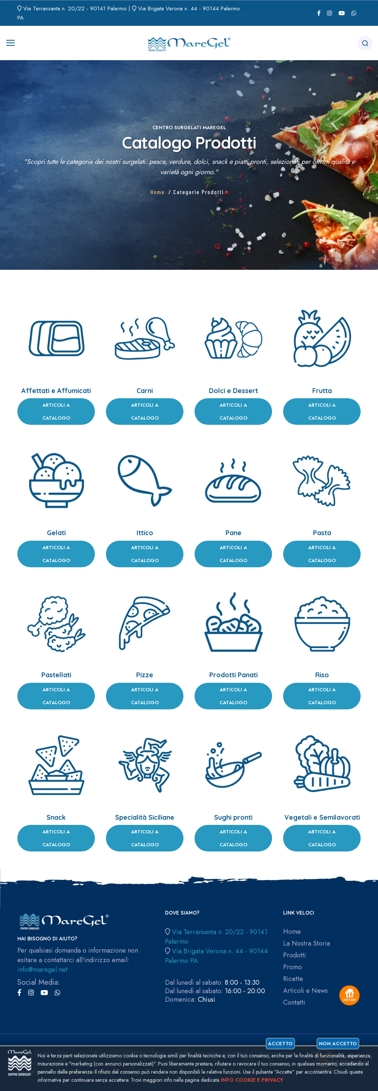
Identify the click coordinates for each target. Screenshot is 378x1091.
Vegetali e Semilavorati (322, 817)
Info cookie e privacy (252, 1080)
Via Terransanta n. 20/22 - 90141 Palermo (75, 8)
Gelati (56, 533)
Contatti (294, 1002)
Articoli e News (305, 991)
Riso (322, 675)
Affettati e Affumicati (56, 390)
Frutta (322, 390)
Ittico (145, 533)
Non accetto (338, 1043)
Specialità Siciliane (144, 817)
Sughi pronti (233, 817)
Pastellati (56, 675)
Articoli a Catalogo (56, 411)
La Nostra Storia (306, 943)
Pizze (144, 675)
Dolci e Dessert (233, 390)
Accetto (280, 1043)
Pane (233, 533)
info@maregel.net (42, 969)
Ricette (293, 979)
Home (157, 191)
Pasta (322, 533)
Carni (145, 390)
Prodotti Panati (233, 675)
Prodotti (294, 955)
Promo (292, 967)
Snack (56, 817)
